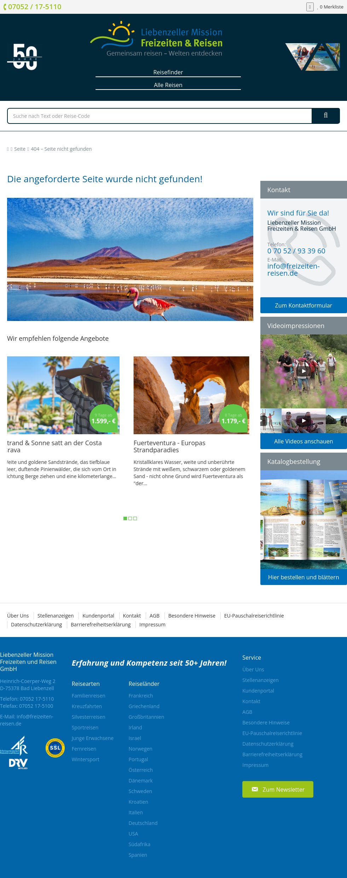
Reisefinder (168, 72)
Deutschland (143, 823)
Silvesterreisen (88, 716)
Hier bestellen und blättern (303, 577)
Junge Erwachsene (93, 738)
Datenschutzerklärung (36, 624)
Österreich (141, 770)
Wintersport (85, 759)
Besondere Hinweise (191, 615)
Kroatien (138, 801)
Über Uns (18, 615)
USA (133, 833)
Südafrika (140, 844)
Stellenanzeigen (55, 615)
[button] (277, 789)
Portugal (138, 759)
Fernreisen (84, 748)
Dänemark (141, 780)
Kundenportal (98, 615)
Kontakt (132, 615)
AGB (155, 615)
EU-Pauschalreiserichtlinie (254, 615)
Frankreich (141, 695)
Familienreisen (88, 695)
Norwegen (140, 748)
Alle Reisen (168, 85)
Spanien (138, 854)
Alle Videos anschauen (303, 441)
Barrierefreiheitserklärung (101, 624)
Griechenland (144, 706)
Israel (135, 738)
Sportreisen (85, 727)
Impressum (152, 624)
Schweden (140, 791)
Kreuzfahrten (87, 706)
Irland (135, 727)
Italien (136, 812)
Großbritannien (146, 716)
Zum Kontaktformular (303, 305)
